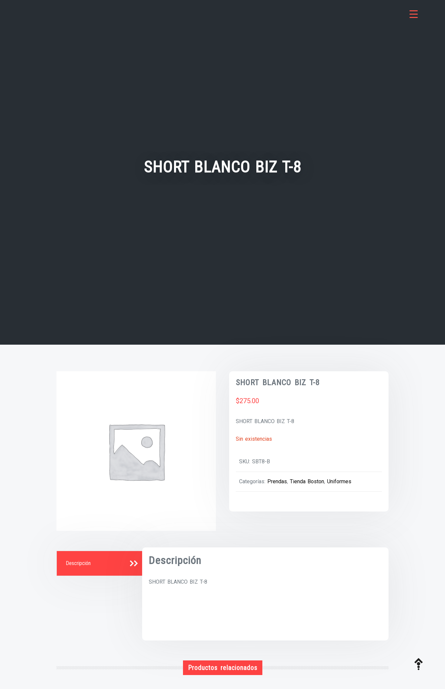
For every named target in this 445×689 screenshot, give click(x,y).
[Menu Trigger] (413, 14)
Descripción (78, 563)
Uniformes (339, 481)
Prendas (277, 481)
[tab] (100, 563)
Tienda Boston (307, 481)
